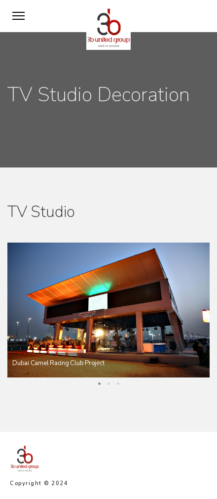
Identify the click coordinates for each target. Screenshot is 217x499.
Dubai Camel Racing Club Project (58, 363)
